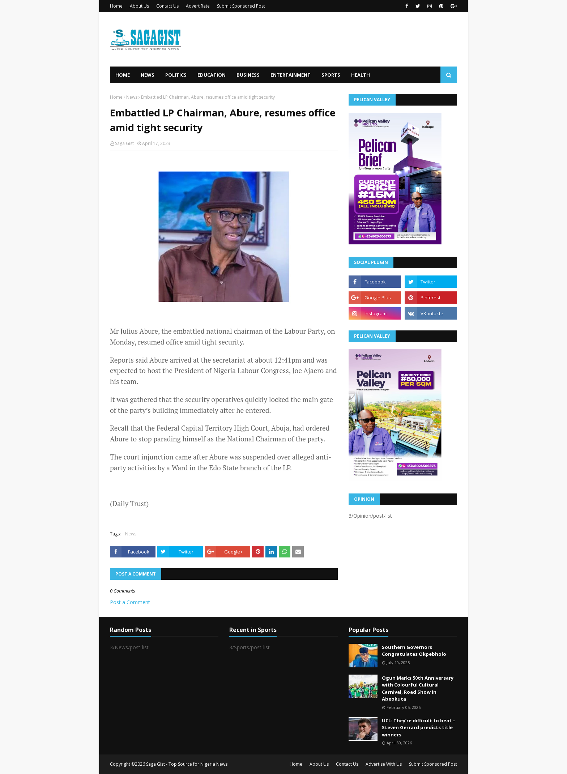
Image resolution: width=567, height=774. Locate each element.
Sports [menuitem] (330, 75)
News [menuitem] (147, 75)
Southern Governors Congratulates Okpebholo (414, 651)
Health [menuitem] (360, 75)
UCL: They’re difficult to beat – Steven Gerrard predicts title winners (418, 727)
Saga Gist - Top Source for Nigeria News (186, 764)
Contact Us (167, 6)
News (131, 97)
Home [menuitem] (122, 75)
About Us (139, 6)
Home (116, 6)
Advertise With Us (384, 764)
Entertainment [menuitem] (290, 75)
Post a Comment (130, 602)
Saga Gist (124, 143)
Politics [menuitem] (176, 75)
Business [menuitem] (248, 75)
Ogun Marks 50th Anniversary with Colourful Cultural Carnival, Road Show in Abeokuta (417, 688)
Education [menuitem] (211, 75)
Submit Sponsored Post (241, 6)
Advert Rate (198, 6)
